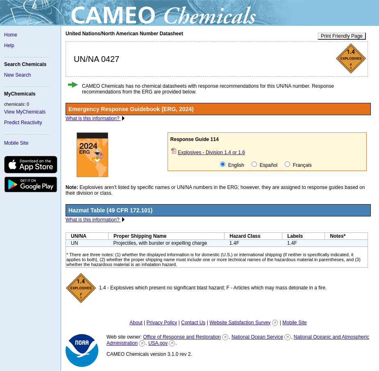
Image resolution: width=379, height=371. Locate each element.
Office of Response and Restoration (182, 337)
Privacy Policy (161, 322)
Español (264, 165)
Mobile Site (16, 143)
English (232, 165)
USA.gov (158, 343)
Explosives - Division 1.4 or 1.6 (211, 152)
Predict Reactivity (23, 122)
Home (10, 35)
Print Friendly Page (342, 36)
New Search (17, 75)
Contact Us (193, 322)
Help (9, 45)
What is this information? (93, 118)
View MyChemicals (24, 112)
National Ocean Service (257, 337)
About (135, 322)
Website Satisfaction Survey (239, 322)
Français (298, 165)
